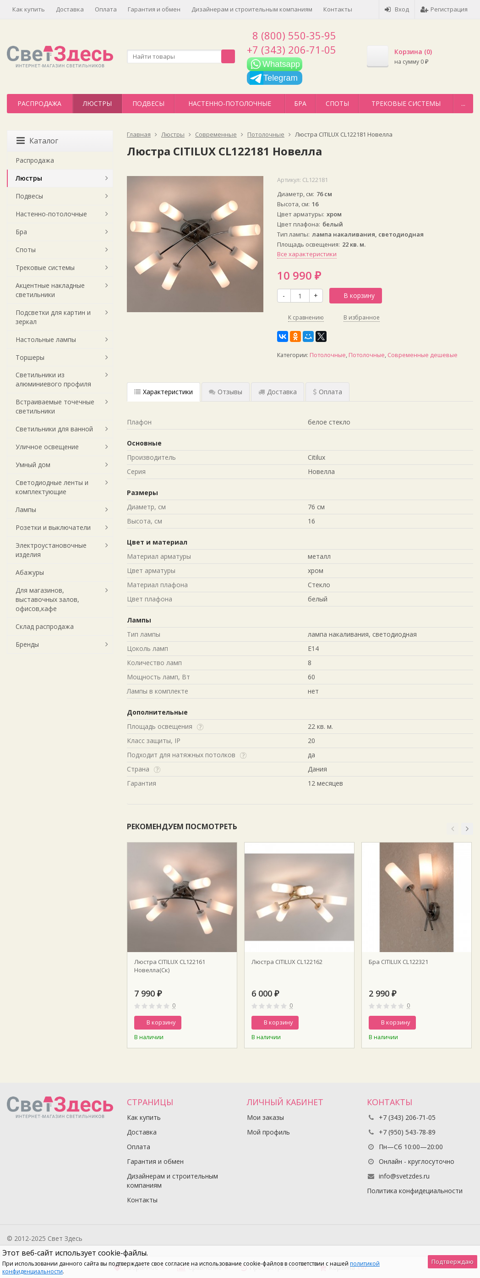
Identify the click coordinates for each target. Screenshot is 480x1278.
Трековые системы (406, 103)
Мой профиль (268, 1132)
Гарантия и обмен (154, 9)
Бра (300, 103)
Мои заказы (265, 1117)
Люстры (97, 103)
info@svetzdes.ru (404, 1176)
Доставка (70, 9)
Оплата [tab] (327, 391)
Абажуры (30, 572)
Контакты (337, 9)
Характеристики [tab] (163, 391)
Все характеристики (307, 254)
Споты (337, 103)
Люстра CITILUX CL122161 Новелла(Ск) (169, 966)
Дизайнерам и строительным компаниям (251, 9)
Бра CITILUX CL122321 (398, 962)
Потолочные (328, 355)
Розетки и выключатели (53, 527)
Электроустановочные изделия (51, 550)
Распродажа (39, 103)
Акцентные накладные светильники (50, 290)
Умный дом (33, 464)
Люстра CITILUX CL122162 (286, 962)
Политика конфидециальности (415, 1190)
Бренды (27, 644)
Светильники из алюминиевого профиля (53, 379)
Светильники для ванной (54, 428)
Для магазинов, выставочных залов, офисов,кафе (47, 599)
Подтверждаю (452, 1261)
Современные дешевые (422, 355)
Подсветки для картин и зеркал (53, 317)
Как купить (28, 9)
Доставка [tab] (277, 391)
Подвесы (148, 103)
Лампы (26, 509)
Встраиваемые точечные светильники (55, 406)
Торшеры (30, 357)
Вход (397, 9)
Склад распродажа (45, 626)
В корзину (354, 295)
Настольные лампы (46, 339)
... (463, 103)
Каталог (37, 141)
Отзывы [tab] (225, 391)
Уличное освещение (47, 446)
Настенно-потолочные (229, 103)
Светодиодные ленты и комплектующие (52, 487)
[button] (452, 829)
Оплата (106, 9)
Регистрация (444, 9)
